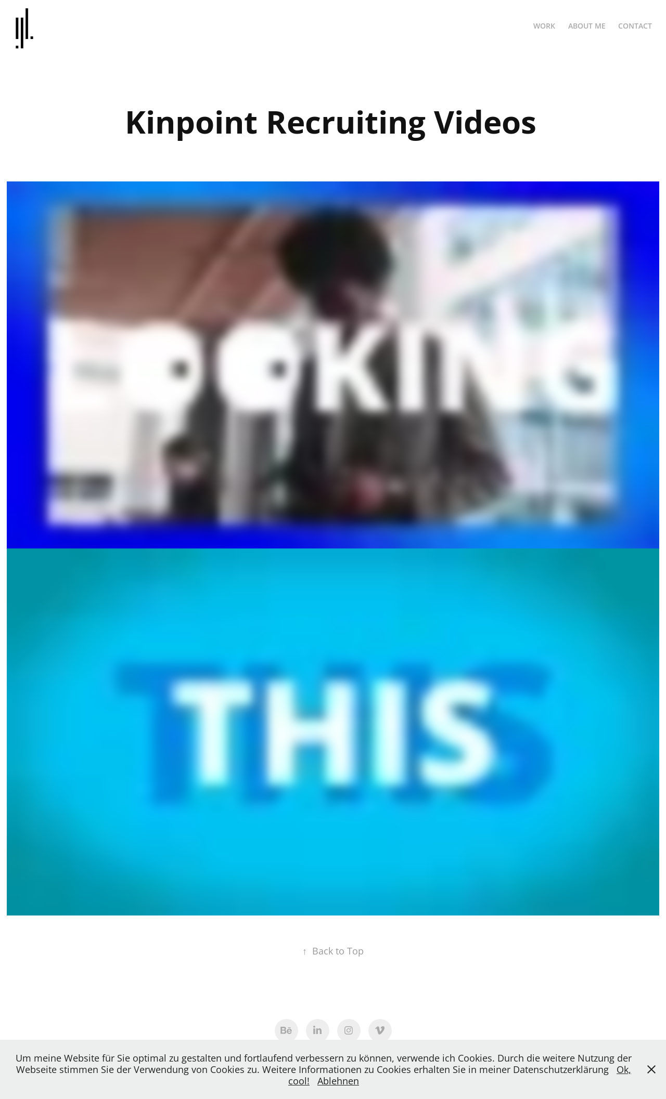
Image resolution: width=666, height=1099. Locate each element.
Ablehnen (338, 1081)
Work (544, 26)
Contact (635, 26)
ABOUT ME (587, 26)
